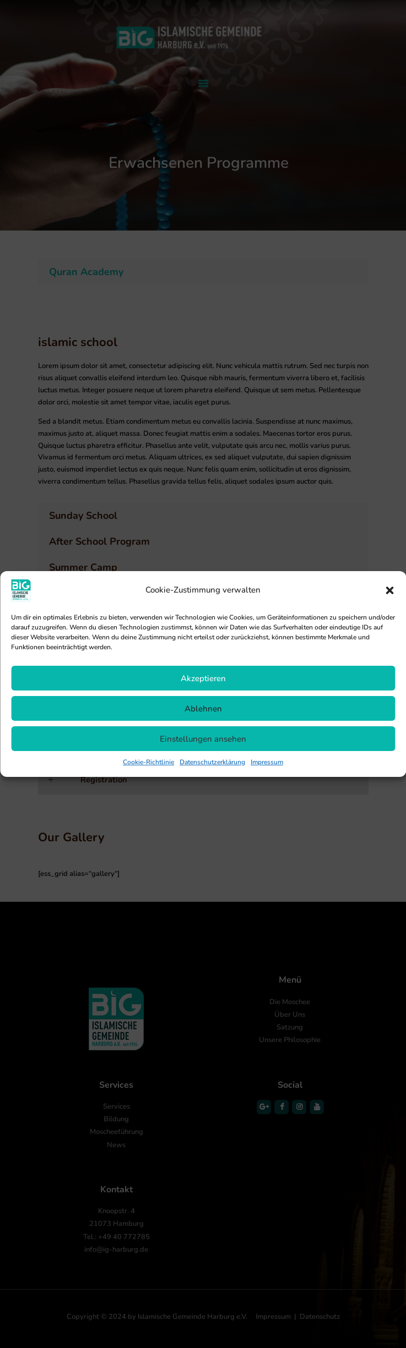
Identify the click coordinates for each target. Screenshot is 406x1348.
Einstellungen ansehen (203, 738)
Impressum (267, 762)
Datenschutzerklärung (212, 762)
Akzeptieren (203, 678)
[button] (389, 590)
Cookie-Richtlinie (148, 762)
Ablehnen (203, 708)
